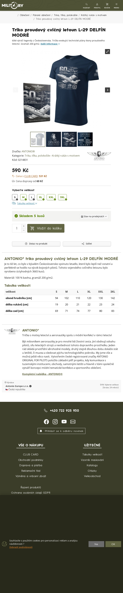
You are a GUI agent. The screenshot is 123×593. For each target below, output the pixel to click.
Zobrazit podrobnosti (20, 547)
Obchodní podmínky (30, 460)
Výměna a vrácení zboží (31, 476)
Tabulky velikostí (92, 454)
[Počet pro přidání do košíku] (16, 228)
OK (113, 544)
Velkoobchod (92, 476)
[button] (97, 5)
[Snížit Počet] (23, 230)
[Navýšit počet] (23, 226)
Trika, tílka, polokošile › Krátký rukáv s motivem (52, 155)
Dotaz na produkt (36, 243)
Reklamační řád (30, 470)
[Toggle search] (86, 5)
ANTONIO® (28, 151)
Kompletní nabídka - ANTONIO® (42, 374)
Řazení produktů (31, 487)
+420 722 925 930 (61, 410)
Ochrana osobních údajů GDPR (30, 492)
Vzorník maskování (92, 460)
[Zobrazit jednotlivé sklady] (94, 216)
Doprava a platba (30, 465)
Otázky (92, 470)
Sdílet (87, 243)
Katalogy (92, 465)
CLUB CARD (31, 454)
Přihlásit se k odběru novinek (62, 431)
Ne (96, 544)
